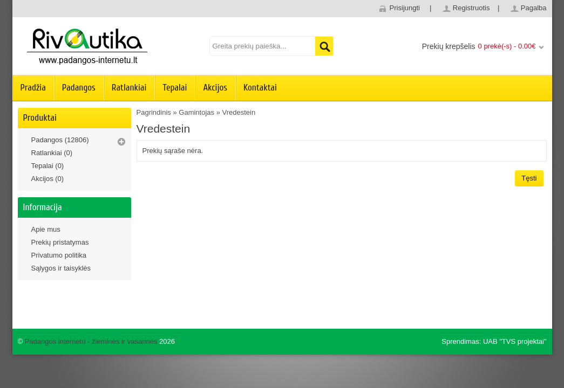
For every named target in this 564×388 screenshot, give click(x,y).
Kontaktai (260, 87)
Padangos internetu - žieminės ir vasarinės (91, 341)
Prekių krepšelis (448, 46)
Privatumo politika (59, 255)
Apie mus (45, 229)
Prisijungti (405, 8)
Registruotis (471, 8)
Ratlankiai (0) (52, 153)
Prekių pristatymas (60, 242)
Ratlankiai (129, 87)
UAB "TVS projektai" (515, 341)
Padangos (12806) (60, 140)
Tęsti (528, 178)
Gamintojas (196, 112)
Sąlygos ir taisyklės (61, 268)
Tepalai (174, 87)
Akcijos (215, 87)
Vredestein (239, 112)
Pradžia (33, 87)
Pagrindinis (154, 112)
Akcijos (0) (47, 179)
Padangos (79, 87)
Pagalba (534, 8)
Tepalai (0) (47, 166)
